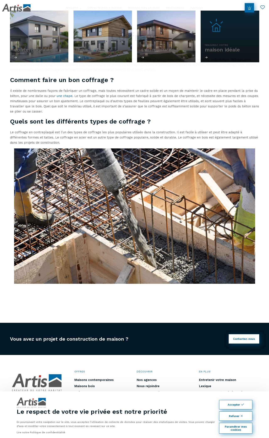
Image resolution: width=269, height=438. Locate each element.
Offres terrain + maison (104, 7)
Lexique (205, 386)
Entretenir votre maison (217, 380)
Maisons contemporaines (94, 380)
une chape (64, 96)
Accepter (236, 404)
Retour (134, 28)
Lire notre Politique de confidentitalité (41, 432)
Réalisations (175, 7)
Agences (196, 7)
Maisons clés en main (144, 7)
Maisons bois (84, 386)
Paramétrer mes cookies (236, 428)
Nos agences (147, 380)
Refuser (236, 416)
